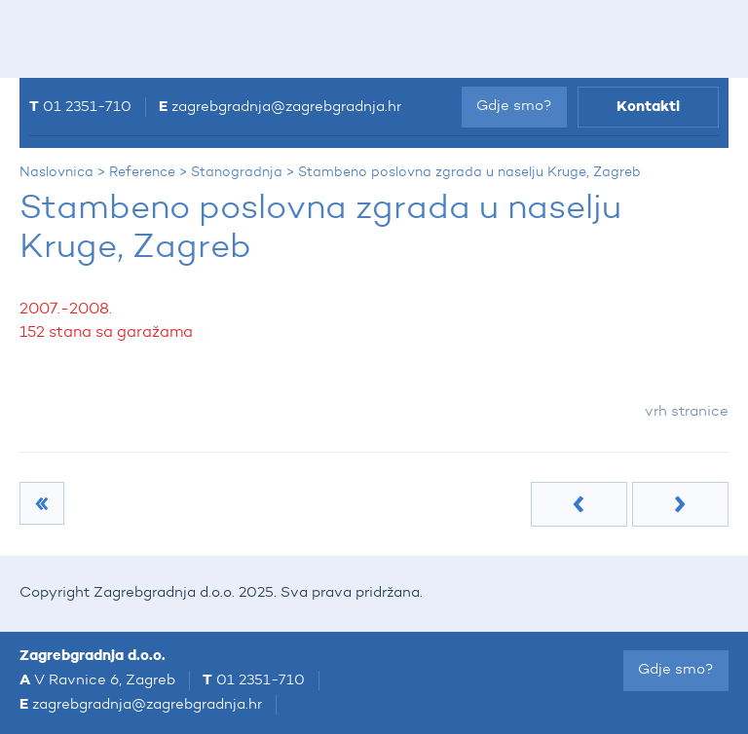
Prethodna (579, 504)
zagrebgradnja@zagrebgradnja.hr (286, 107)
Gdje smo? (514, 106)
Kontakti (648, 106)
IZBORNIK (55, 39)
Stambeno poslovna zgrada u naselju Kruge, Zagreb (469, 172)
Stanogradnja (236, 172)
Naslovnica (56, 172)
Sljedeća (680, 504)
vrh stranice (687, 412)
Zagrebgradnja (293, 36)
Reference (142, 172)
